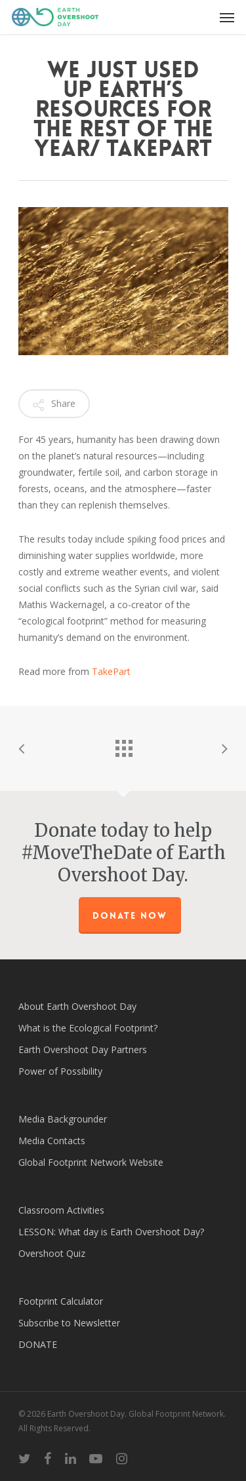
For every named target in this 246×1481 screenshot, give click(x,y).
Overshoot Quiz (51, 1253)
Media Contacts (51, 1140)
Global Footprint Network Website (90, 1162)
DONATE (37, 1344)
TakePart (111, 671)
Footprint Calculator (60, 1301)
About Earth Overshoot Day (77, 1006)
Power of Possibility (60, 1071)
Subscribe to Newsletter (69, 1323)
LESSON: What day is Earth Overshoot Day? (111, 1231)
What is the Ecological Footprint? (87, 1028)
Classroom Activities (61, 1210)
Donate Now (129, 915)
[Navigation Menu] (227, 17)
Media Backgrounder (62, 1119)
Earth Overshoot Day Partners (82, 1049)
